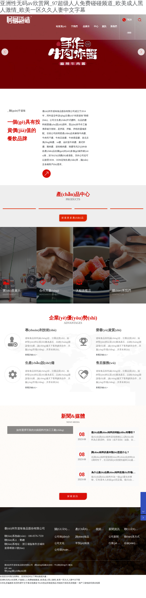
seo (9, 582)
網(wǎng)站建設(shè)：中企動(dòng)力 (51, 578)
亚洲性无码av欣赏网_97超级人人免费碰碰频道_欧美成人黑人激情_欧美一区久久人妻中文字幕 (40, 593)
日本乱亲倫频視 (7, 596)
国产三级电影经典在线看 (89, 596)
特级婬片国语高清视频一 (67, 596)
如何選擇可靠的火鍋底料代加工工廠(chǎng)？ (40, 443)
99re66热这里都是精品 (47, 596)
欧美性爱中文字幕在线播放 (25, 596)
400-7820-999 (129, 19)
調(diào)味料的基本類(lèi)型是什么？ (111, 465)
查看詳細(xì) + (31, 368)
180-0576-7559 (35, 549)
